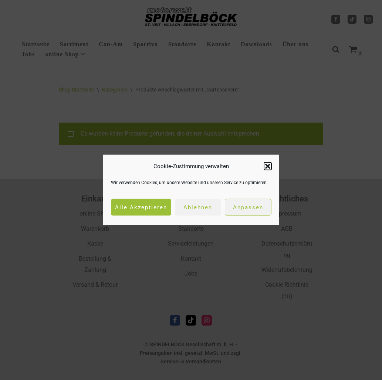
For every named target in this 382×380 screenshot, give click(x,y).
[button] (267, 166)
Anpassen (248, 207)
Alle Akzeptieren (141, 207)
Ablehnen (197, 207)
